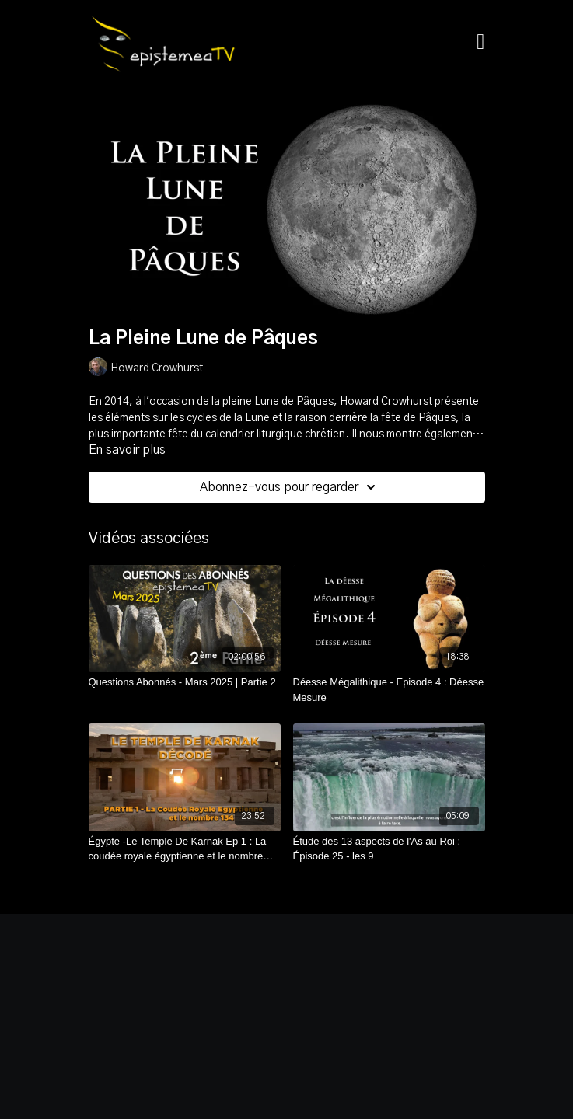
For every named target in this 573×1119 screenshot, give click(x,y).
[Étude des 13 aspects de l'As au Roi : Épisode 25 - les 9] (389, 849)
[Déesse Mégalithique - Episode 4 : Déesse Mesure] (389, 690)
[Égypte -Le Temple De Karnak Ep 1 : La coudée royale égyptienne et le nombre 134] (185, 849)
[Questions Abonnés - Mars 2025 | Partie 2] (185, 682)
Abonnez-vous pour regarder (290, 487)
